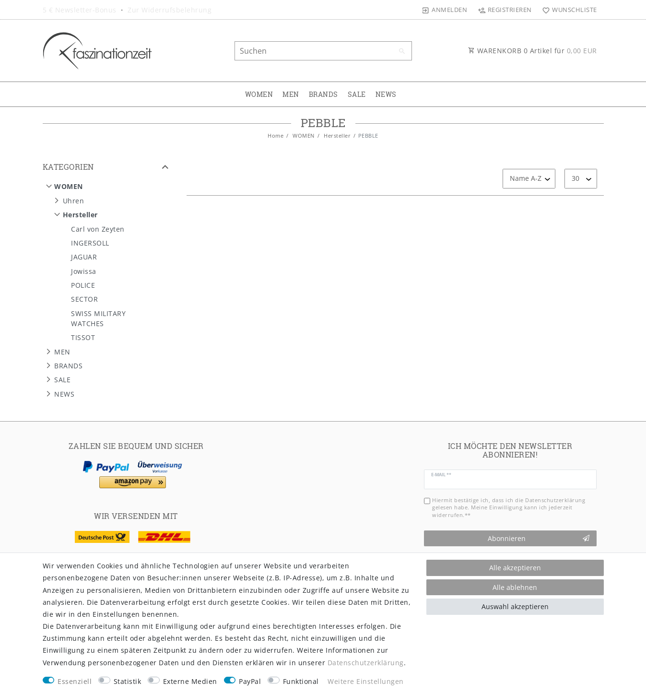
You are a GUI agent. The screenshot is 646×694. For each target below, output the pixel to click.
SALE (357, 94)
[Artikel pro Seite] (580, 178)
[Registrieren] (504, 9)
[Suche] (402, 51)
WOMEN (259, 94)
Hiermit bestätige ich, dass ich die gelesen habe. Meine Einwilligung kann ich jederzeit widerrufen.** (508, 507)
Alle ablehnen (515, 587)
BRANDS (323, 94)
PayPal (250, 681)
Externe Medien (190, 681)
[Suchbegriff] (323, 50)
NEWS (386, 94)
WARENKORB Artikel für (532, 50)
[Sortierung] (529, 178)
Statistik (127, 681)
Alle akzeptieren (515, 567)
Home (275, 135)
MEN (290, 94)
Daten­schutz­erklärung (366, 662)
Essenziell (75, 681)
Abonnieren (538, 538)
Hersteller (336, 135)
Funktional (301, 681)
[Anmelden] (444, 9)
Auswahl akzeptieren (515, 606)
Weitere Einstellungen (366, 681)
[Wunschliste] (567, 9)
